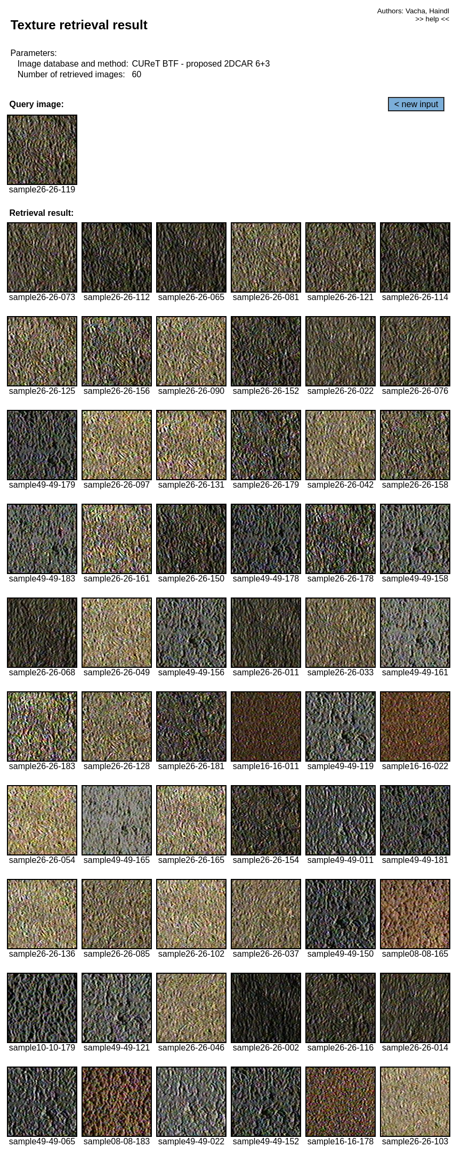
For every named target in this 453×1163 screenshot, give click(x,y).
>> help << (432, 19)
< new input (416, 104)
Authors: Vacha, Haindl (413, 11)
